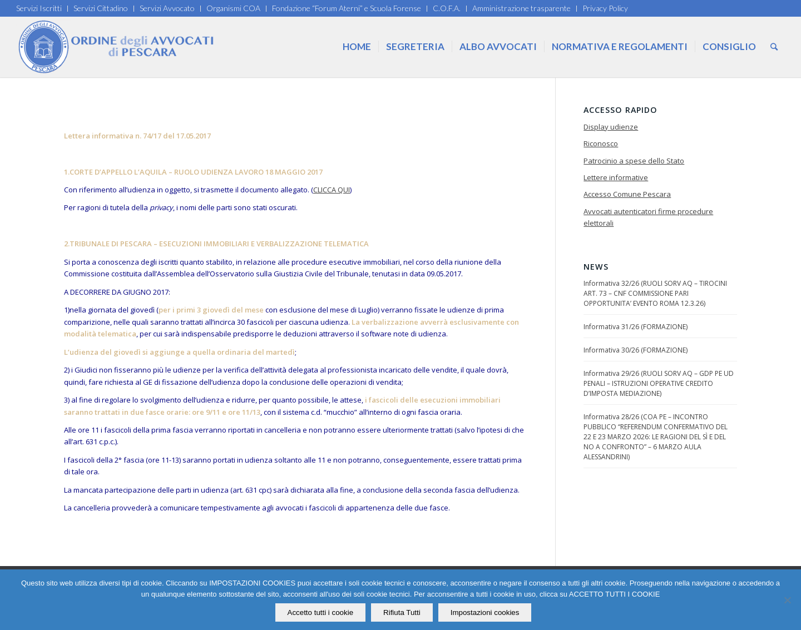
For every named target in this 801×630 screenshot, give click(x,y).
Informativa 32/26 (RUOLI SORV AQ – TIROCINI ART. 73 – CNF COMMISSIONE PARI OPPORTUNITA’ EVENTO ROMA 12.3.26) (655, 293)
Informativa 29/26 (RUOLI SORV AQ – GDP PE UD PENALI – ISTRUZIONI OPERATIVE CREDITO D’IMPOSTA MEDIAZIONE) (659, 383)
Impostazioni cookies (485, 612)
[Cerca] (774, 46)
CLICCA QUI (331, 190)
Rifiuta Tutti (402, 612)
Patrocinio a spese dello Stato (634, 161)
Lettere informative (616, 177)
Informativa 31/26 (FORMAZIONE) (636, 326)
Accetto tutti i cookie (321, 612)
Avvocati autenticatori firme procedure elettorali (648, 217)
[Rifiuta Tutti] (787, 600)
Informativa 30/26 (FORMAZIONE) (636, 350)
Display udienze (611, 127)
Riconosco (601, 143)
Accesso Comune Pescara (627, 194)
